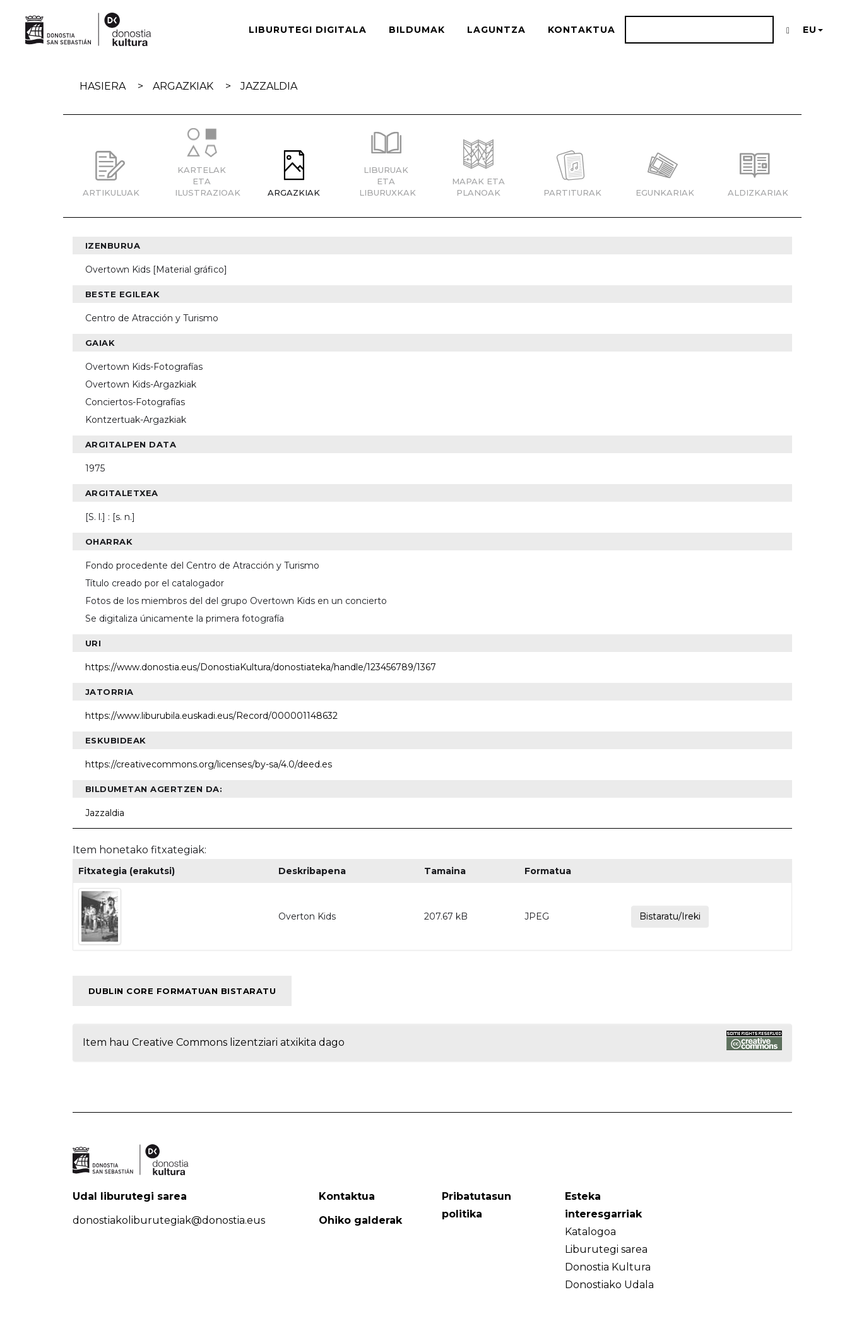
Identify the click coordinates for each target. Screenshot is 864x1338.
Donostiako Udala (609, 1285)
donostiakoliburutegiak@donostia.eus (169, 1220)
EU (813, 29)
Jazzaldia (268, 86)
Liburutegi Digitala (308, 29)
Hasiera (103, 86)
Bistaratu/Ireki (670, 916)
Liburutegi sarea (606, 1249)
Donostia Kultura (608, 1267)
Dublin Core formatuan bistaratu (182, 991)
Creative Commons (179, 1042)
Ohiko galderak (360, 1220)
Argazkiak (183, 86)
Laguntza (496, 29)
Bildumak (417, 29)
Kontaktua (581, 29)
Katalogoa (590, 1232)
